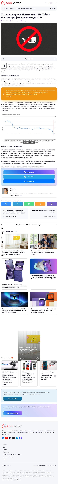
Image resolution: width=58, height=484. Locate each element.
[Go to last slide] (3, 376)
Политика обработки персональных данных (23, 476)
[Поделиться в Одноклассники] (40, 204)
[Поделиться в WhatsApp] (29, 204)
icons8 (19, 478)
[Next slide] (55, 376)
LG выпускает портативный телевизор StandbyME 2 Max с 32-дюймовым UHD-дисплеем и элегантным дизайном (28, 350)
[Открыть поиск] (45, 3)
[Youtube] (6, 438)
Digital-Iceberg (18, 479)
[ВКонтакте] (3, 438)
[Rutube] (10, 438)
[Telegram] (17, 438)
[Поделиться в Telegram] (18, 204)
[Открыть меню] (56, 3)
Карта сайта (50, 476)
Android (5, 444)
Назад (53, 8)
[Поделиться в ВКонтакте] (6, 204)
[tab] (20, 358)
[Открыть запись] (14, 245)
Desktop (5, 449)
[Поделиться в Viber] (52, 204)
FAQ (4, 459)
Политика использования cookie (40, 476)
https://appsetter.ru (38, 166)
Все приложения (7, 452)
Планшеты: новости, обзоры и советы (12, 454)
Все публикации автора (16, 195)
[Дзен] (13, 438)
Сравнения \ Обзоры (8, 457)
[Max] (20, 438)
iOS (4, 447)
